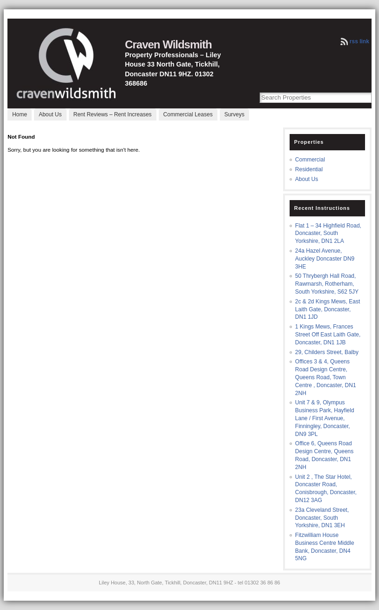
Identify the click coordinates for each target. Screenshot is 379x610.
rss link (359, 41)
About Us (50, 114)
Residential (309, 169)
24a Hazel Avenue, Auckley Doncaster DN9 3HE (324, 259)
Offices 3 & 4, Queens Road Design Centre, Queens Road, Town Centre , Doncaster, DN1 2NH (325, 377)
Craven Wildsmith (168, 44)
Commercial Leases (188, 114)
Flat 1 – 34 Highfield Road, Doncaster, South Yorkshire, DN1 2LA (328, 233)
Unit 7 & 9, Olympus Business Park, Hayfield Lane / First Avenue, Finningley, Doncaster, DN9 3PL (324, 418)
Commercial (310, 159)
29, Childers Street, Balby (327, 352)
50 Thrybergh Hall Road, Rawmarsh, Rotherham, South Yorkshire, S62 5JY (327, 284)
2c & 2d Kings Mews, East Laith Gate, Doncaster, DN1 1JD (327, 309)
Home (19, 114)
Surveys (234, 114)
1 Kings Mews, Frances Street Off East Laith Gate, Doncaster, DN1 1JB (328, 334)
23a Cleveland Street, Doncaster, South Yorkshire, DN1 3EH (322, 518)
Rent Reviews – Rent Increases (113, 114)
